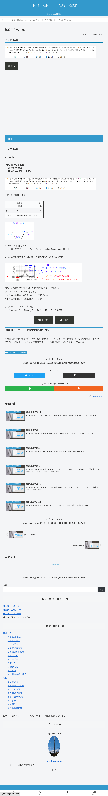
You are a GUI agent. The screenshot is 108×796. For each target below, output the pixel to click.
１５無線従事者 (15, 693)
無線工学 (7, 633)
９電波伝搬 (13, 667)
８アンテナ (13, 663)
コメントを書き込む (54, 564)
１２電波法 (13, 682)
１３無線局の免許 (16, 685)
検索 (5, 585)
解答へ (11, 66)
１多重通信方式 (15, 637)
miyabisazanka (54, 760)
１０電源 (12, 670)
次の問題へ (64, 320)
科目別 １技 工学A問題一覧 (15, 352)
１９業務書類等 (15, 708)
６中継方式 (13, 655)
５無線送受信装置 (16, 651)
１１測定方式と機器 (17, 674)
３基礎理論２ (14, 644)
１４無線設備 (14, 689)
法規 (5, 678)
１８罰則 (12, 704)
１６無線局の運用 (16, 697)
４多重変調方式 (15, 648)
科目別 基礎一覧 (11, 606)
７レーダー (13, 659)
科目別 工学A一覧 (12, 610)
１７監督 (12, 700)
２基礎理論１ (14, 640)
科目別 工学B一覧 (12, 613)
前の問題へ (43, 320)
